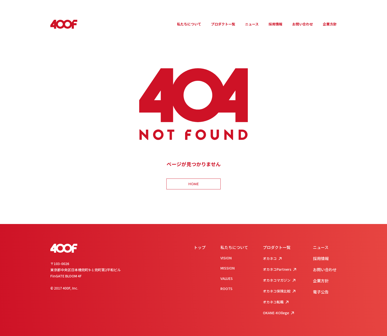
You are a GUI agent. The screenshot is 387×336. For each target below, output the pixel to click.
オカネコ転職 (276, 302)
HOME (193, 183)
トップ (200, 247)
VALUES (226, 278)
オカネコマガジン (280, 280)
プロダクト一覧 (223, 24)
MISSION (227, 268)
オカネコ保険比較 (280, 291)
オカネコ (273, 259)
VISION (226, 257)
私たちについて (189, 24)
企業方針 (330, 24)
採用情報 (275, 24)
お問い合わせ (302, 24)
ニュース (252, 24)
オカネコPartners (280, 269)
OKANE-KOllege (279, 313)
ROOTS (226, 288)
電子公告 (321, 292)
